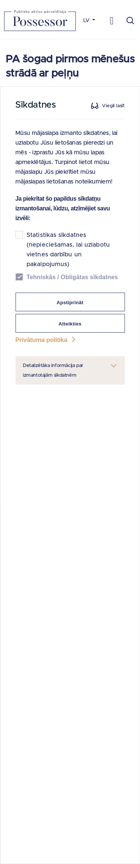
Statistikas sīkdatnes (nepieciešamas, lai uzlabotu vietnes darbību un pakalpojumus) (68, 249)
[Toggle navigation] (112, 20)
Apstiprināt (70, 302)
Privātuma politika (46, 339)
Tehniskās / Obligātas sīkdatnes (72, 277)
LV (87, 20)
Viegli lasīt (113, 106)
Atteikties (70, 324)
